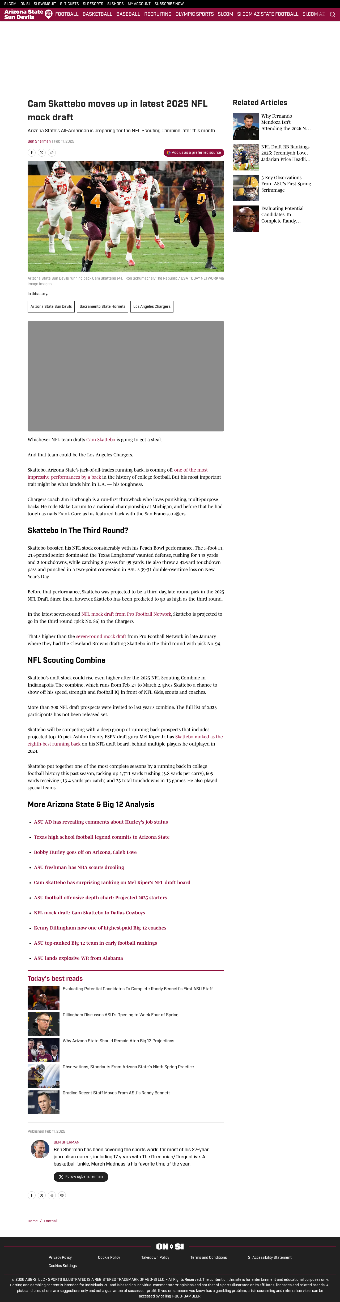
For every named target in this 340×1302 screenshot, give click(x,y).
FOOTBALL (67, 14)
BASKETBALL (97, 14)
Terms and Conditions (208, 1258)
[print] (62, 1195)
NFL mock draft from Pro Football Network (126, 614)
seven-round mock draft (101, 636)
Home (33, 1221)
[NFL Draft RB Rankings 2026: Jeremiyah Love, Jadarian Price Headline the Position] (272, 157)
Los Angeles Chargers (152, 307)
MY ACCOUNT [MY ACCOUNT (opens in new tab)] (139, 4)
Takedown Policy (155, 1258)
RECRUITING (158, 14)
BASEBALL (128, 14)
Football (50, 1221)
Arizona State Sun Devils (51, 307)
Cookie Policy (109, 1258)
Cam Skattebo (100, 439)
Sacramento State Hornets (102, 307)
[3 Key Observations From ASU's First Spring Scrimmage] (272, 188)
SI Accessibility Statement (270, 1258)
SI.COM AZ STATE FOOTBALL (268, 14)
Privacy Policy (60, 1258)
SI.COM (10, 4)
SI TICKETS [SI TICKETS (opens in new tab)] (69, 4)
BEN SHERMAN (66, 1143)
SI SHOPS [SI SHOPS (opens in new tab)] (115, 4)
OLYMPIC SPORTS (195, 14)
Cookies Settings (63, 1266)
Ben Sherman (39, 142)
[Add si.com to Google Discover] (194, 153)
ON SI (25, 4)
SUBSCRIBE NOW (169, 4)
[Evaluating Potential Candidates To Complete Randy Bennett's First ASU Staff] (272, 218)
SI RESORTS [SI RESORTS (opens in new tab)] (93, 4)
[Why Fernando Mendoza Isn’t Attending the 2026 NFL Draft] (272, 126)
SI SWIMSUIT (45, 4)
